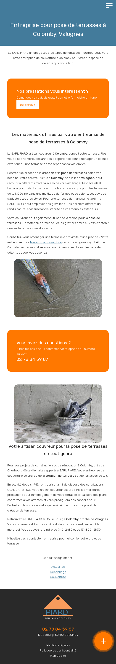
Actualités (58, 566)
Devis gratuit (27, 104)
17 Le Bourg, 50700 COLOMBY (58, 634)
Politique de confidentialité (58, 650)
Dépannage (58, 572)
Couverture (58, 577)
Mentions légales (58, 645)
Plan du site (58, 655)
